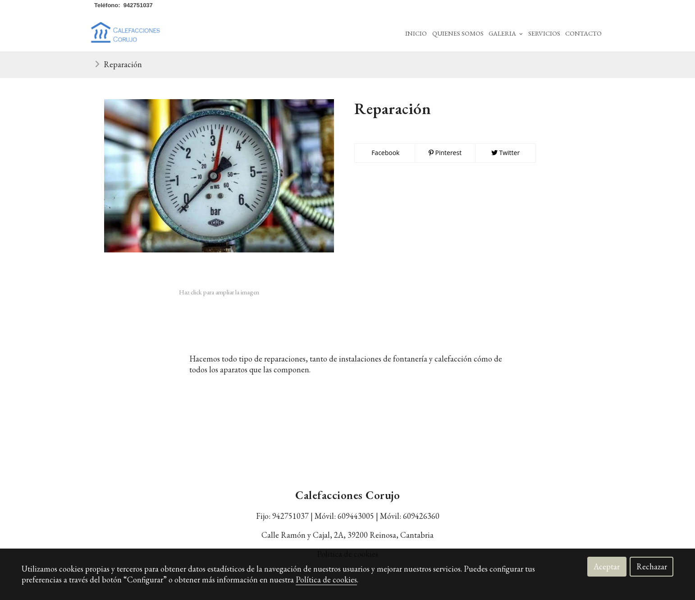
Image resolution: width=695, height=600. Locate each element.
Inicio (416, 33)
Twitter (505, 152)
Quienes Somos (458, 33)
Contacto (583, 33)
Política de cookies (326, 579)
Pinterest (445, 152)
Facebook (385, 152)
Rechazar (651, 566)
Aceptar (607, 566)
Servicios (544, 33)
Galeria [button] (506, 33)
